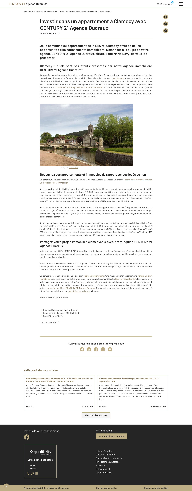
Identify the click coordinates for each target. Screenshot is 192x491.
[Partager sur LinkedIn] (165, 30)
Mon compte (164, 3)
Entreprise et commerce (109, 458)
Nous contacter (104, 472)
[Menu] (181, 4)
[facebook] (26, 437)
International (103, 468)
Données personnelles (106, 488)
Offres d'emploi (104, 450)
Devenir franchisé (105, 454)
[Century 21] (28, 4)
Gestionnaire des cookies (156, 488)
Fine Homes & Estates (108, 461)
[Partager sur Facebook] (165, 17)
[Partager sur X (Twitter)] (165, 23)
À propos (100, 465)
